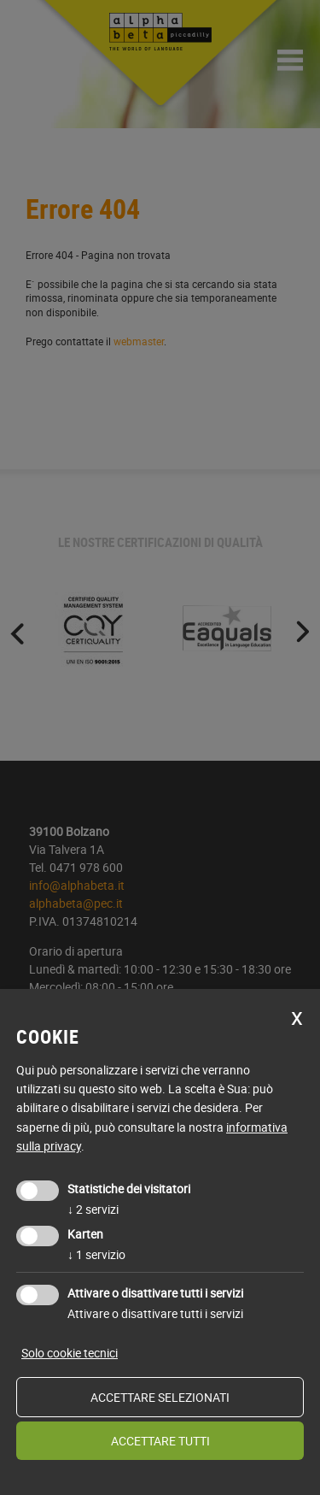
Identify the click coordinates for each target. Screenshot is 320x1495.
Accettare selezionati (160, 1397)
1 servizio (96, 1254)
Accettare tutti (160, 1441)
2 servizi (93, 1209)
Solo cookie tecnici (69, 1353)
